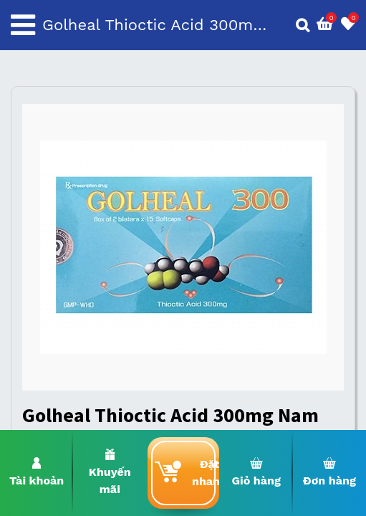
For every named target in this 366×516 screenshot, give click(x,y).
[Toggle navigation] (23, 25)
